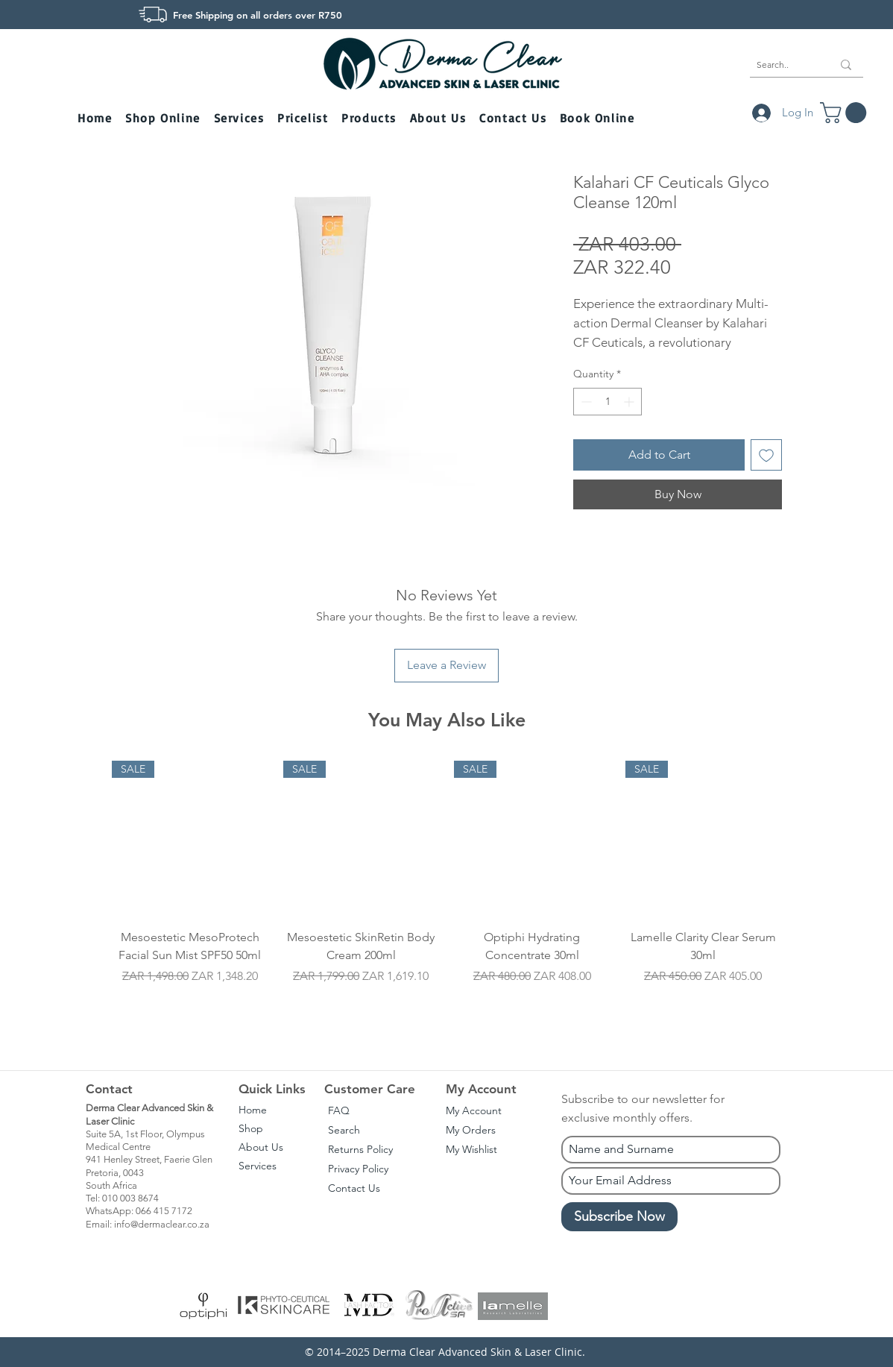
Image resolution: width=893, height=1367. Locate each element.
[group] (446, 893)
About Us (261, 1147)
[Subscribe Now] (619, 1216)
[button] (164, 119)
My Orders (471, 1130)
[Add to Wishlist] (766, 455)
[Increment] (630, 402)
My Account (474, 1110)
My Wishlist (471, 1149)
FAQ (339, 1110)
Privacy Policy (358, 1168)
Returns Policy (360, 1149)
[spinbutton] (607, 402)
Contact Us (354, 1188)
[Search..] (783, 65)
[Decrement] (584, 402)
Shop (251, 1128)
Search (344, 1130)
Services (258, 1165)
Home (253, 1109)
